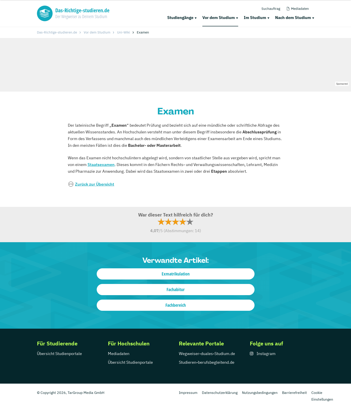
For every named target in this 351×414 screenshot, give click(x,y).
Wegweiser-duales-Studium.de (207, 353)
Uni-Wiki (123, 32)
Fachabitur (176, 289)
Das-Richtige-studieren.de (57, 32)
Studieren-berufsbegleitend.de (206, 362)
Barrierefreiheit (294, 392)
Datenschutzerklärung (220, 392)
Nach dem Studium (293, 17)
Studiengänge (180, 17)
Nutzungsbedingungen (260, 392)
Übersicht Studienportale (59, 353)
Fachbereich (175, 305)
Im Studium (255, 17)
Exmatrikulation (176, 274)
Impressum (188, 392)
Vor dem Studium (218, 17)
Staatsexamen (101, 164)
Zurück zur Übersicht (94, 184)
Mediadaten (118, 353)
